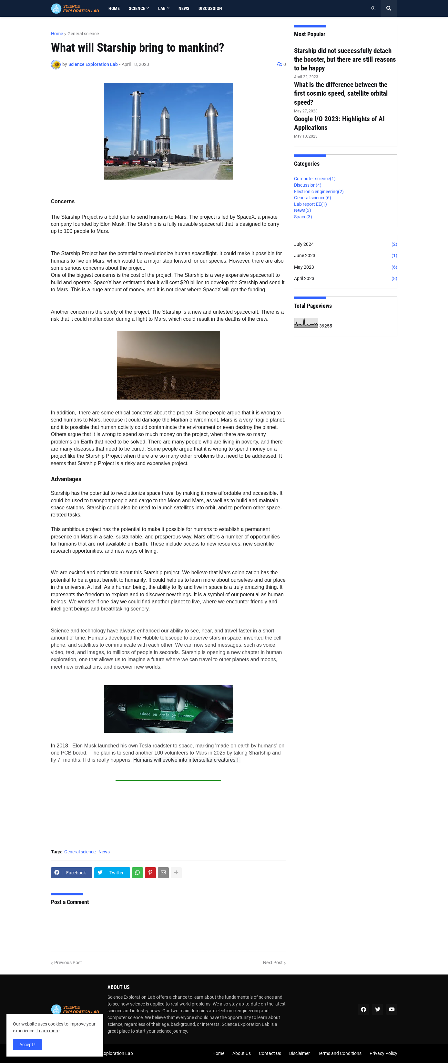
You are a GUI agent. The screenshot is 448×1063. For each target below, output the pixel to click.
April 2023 (345, 279)
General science (83, 33)
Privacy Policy (383, 1053)
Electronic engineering (319, 191)
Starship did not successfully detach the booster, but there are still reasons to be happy (345, 59)
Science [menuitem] (137, 8)
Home (57, 33)
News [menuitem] (183, 8)
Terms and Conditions (339, 1053)
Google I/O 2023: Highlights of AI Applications (339, 123)
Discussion (307, 185)
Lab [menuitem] (162, 8)
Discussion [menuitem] (210, 8)
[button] (373, 8)
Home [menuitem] (114, 8)
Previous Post (68, 962)
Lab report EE (310, 204)
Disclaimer (299, 1053)
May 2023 (345, 267)
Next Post (273, 962)
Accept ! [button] (27, 1044)
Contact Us (270, 1053)
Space (303, 216)
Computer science (315, 178)
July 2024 (345, 244)
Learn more (47, 1030)
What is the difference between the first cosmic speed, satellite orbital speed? (341, 93)
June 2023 (345, 256)
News (104, 851)
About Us (241, 1053)
